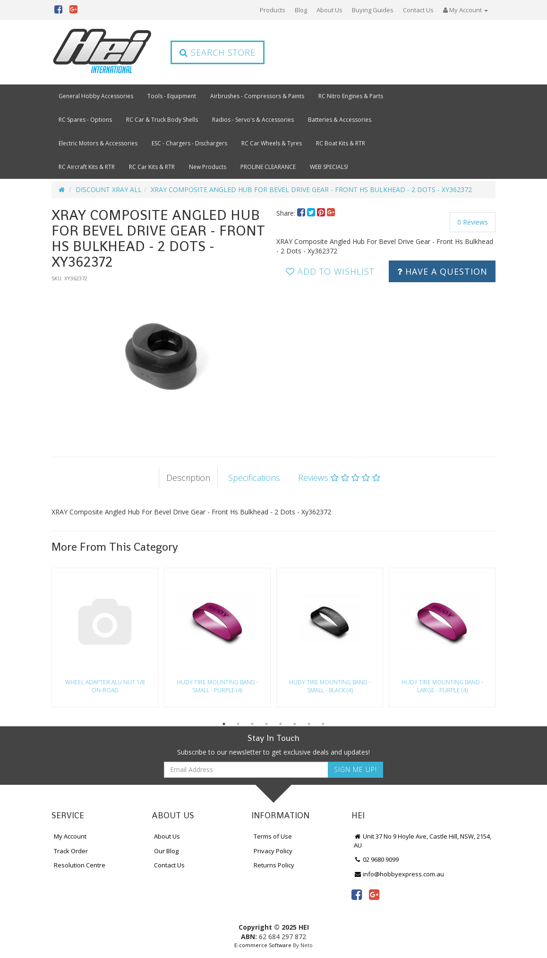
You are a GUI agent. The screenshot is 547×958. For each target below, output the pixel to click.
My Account (70, 836)
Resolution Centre (79, 865)
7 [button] (309, 724)
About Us (329, 10)
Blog (301, 10)
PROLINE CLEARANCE (268, 167)
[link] (356, 894)
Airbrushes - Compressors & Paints (257, 96)
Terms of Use (273, 836)
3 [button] (252, 724)
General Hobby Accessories (96, 96)
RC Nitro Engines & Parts (350, 96)
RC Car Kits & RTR (152, 167)
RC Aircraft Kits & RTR (87, 167)
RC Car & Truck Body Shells (162, 120)
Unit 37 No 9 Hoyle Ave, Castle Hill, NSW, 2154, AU (423, 840)
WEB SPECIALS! (329, 167)
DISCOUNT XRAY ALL (109, 189)
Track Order (71, 851)
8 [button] (323, 724)
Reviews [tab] (339, 477)
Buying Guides (372, 10)
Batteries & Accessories (339, 120)
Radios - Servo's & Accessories (253, 120)
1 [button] (224, 724)
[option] (161, 360)
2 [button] (238, 724)
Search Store (217, 52)
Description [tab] (188, 477)
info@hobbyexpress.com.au (399, 874)
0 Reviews (472, 222)
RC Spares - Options (85, 120)
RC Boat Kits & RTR (340, 143)
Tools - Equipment (171, 96)
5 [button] (280, 724)
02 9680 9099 (376, 859)
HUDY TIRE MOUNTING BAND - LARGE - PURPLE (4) (442, 686)
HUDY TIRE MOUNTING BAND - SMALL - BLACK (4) (330, 686)
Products (272, 10)
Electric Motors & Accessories (98, 143)
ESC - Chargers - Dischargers (189, 143)
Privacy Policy (273, 851)
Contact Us (418, 10)
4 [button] (266, 724)
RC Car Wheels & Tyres (271, 143)
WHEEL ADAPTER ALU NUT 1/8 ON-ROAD (105, 686)
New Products (207, 167)
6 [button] (294, 724)
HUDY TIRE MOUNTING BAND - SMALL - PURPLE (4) (217, 686)
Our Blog (166, 851)
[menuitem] (302, 213)
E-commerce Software (262, 945)
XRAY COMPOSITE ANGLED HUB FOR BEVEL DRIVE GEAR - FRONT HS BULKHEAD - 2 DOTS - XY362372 (311, 189)
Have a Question (442, 271)
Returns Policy (274, 865)
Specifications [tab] (254, 477)
